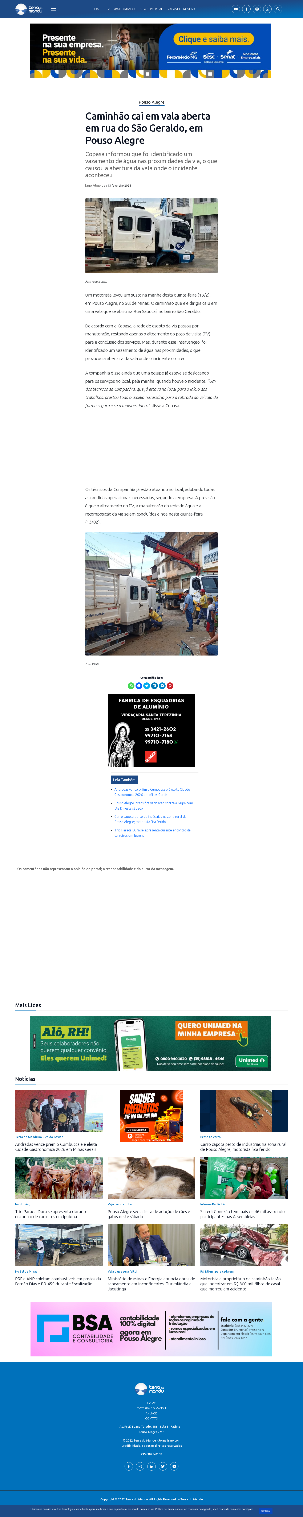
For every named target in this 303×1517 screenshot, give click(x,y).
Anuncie (151, 1413)
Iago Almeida (95, 185)
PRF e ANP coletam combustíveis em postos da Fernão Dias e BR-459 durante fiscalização (58, 1281)
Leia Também (124, 780)
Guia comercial (151, 9)
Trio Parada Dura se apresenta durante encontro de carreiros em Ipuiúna (51, 1214)
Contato (151, 1418)
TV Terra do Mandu (151, 1408)
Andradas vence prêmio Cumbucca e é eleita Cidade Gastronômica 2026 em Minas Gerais (56, 1147)
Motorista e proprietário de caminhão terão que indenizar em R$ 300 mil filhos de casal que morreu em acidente (240, 1283)
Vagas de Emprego (181, 9)
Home (97, 9)
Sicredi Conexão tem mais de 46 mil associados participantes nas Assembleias (243, 1214)
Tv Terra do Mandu (120, 9)
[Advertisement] (151, 449)
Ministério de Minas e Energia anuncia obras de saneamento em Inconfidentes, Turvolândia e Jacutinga (151, 1283)
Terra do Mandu (191, 1499)
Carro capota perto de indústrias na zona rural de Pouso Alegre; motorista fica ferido (243, 1147)
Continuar (265, 1511)
